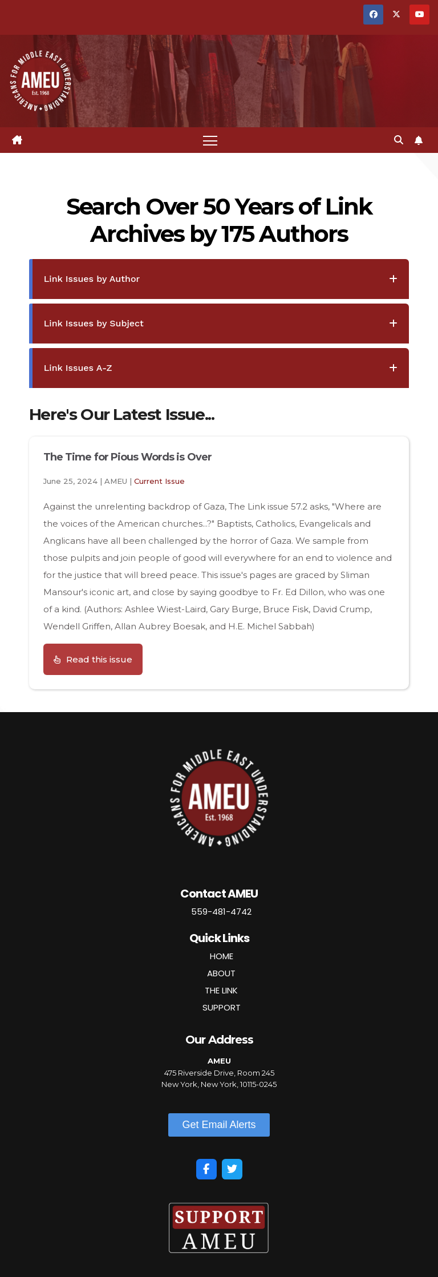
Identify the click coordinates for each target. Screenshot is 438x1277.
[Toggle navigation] (210, 140)
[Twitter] (232, 1169)
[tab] (219, 279)
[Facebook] (206, 1169)
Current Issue (159, 481)
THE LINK (221, 990)
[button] (398, 140)
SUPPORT (221, 1007)
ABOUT (221, 973)
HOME (221, 956)
